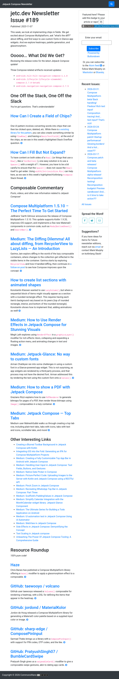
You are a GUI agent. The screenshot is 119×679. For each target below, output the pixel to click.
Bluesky (100, 72)
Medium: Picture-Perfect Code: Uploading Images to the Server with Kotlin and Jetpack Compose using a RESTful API (44, 479)
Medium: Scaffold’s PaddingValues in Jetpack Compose (44, 496)
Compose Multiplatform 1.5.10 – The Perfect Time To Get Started (40, 208)
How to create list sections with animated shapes (38, 282)
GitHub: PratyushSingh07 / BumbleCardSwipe (34, 654)
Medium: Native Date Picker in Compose (36, 472)
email (98, 246)
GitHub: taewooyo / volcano (35, 586)
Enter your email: (93, 37)
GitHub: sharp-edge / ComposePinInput (29, 631)
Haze (15, 565)
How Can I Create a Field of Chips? (41, 116)
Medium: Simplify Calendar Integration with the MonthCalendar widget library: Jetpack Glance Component (39, 503)
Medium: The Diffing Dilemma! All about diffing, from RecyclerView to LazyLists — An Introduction (42, 244)
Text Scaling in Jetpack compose (32, 533)
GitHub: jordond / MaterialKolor (38, 607)
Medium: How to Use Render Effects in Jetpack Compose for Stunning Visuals (38, 325)
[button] (84, 220)
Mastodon (88, 72)
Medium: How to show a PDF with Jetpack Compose (40, 389)
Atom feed (95, 65)
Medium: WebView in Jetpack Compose (36, 523)
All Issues (86, 204)
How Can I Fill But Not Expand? (38, 152)
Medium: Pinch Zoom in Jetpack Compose (37, 485)
